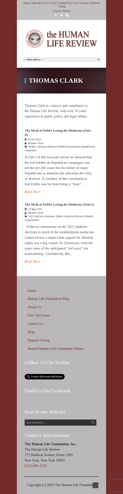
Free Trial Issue (39, 315)
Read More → (35, 192)
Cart (75, 3)
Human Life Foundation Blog (48, 299)
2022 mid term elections (42, 216)
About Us (34, 307)
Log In (57, 10)
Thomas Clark (35, 143)
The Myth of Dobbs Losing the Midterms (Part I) (59, 204)
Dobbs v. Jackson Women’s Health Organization (54, 146)
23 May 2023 (35, 209)
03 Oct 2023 (34, 139)
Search (66, 10)
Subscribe (36, 3)
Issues (32, 290)
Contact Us (64, 3)
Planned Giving (39, 340)
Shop (31, 332)
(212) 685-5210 (36, 466)
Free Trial (50, 3)
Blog (26, 3)
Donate (84, 3)
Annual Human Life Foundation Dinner (55, 349)
